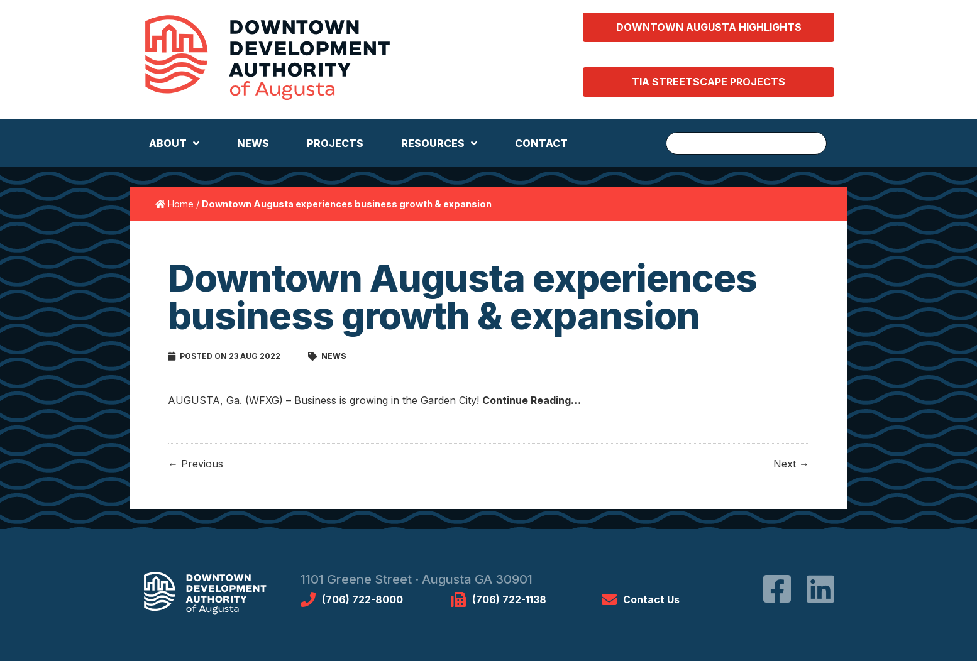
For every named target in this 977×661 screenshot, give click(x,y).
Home (181, 204)
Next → (791, 463)
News (333, 356)
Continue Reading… (531, 400)
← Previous (195, 463)
